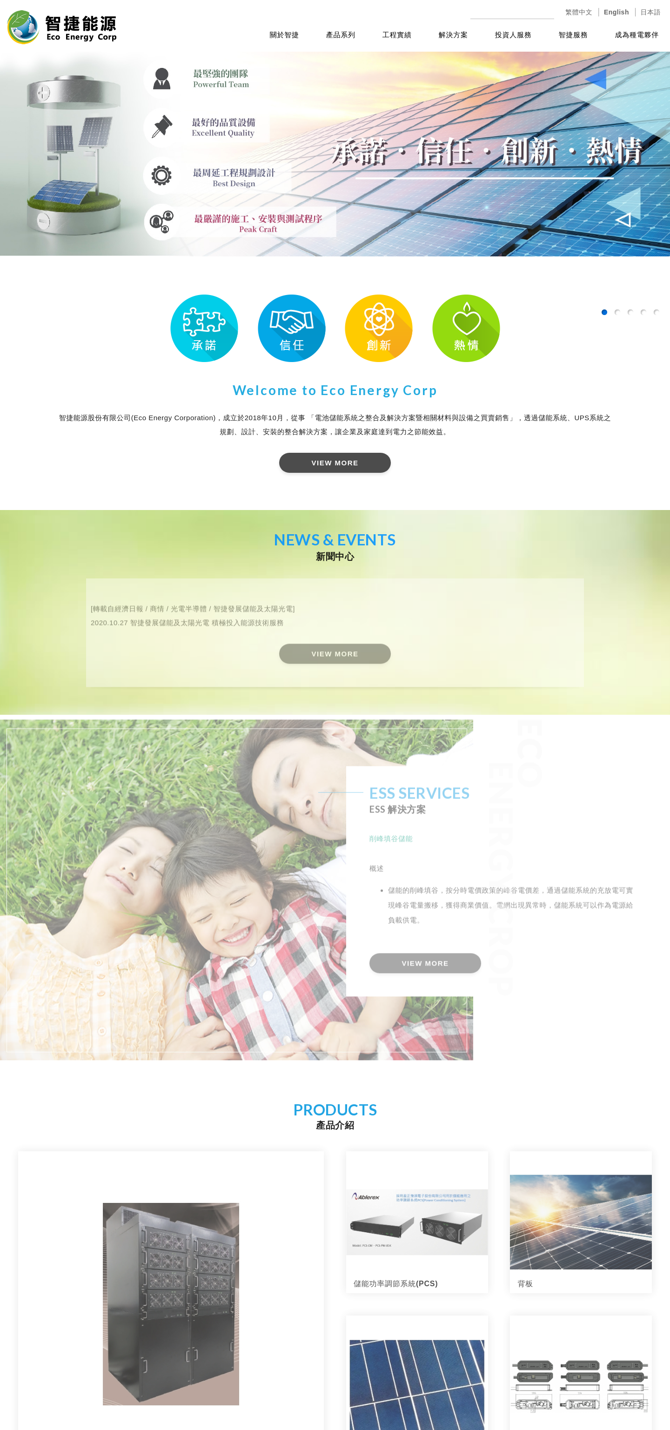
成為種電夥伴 (637, 35)
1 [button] (604, 312)
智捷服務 (573, 35)
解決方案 (453, 35)
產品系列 (340, 35)
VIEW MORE (334, 463)
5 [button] (656, 312)
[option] (335, 151)
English (616, 12)
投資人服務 (513, 35)
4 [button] (643, 312)
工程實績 (397, 35)
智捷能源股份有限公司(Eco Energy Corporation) (61, 27)
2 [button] (617, 312)
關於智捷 (284, 35)
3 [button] (630, 312)
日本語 (651, 12)
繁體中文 (578, 12)
